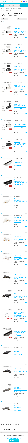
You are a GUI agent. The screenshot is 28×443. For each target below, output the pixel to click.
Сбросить (4, 21)
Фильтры (5, 18)
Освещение (14, 8)
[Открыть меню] (2, 5)
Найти (19, 5)
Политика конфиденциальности (14, 438)
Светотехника (8, 8)
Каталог (2, 8)
